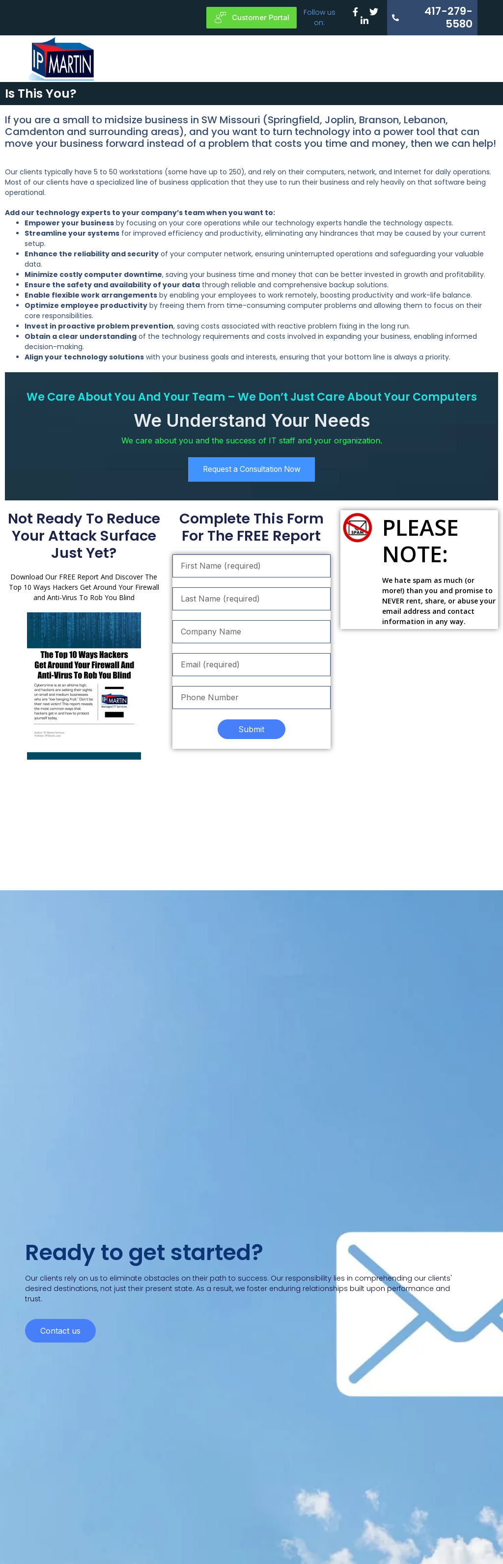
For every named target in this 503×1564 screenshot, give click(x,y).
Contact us (60, 1422)
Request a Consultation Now (251, 470)
